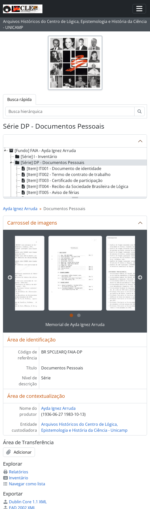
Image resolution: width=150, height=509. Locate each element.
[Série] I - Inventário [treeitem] (35, 157)
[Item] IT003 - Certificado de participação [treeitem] (61, 180)
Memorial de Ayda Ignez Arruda (75, 324)
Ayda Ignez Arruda (20, 208)
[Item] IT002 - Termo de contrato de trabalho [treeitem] (65, 174)
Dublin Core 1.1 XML (25, 502)
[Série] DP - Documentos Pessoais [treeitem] (49, 163)
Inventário (15, 478)
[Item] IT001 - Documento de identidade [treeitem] (60, 168)
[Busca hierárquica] (70, 111)
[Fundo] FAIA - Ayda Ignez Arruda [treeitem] (42, 151)
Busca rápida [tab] (19, 99)
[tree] (75, 172)
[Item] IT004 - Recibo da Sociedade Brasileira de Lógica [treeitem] (74, 186)
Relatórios (15, 472)
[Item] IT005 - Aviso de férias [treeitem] (49, 192)
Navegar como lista (24, 484)
